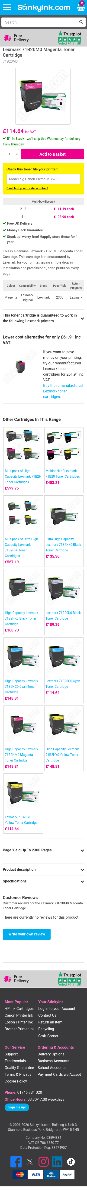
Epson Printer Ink (19, 1022)
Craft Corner (48, 1036)
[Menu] (7, 7)
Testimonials (15, 1061)
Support (11, 1054)
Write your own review (26, 934)
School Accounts (51, 1067)
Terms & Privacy (18, 1074)
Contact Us (47, 1015)
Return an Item (50, 1022)
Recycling (46, 1029)
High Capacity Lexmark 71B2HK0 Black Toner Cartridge (21, 618)
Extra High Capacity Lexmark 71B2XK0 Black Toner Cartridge (63, 544)
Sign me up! (17, 1107)
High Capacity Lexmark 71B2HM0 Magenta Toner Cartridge (21, 754)
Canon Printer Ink (19, 1015)
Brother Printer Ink (20, 1029)
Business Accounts (53, 1061)
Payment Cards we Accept (59, 1074)
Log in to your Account (56, 1008)
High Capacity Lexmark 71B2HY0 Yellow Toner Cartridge (62, 754)
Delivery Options (51, 1054)
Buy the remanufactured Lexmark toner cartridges (63, 391)
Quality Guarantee (19, 1067)
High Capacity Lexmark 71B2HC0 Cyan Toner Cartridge (21, 686)
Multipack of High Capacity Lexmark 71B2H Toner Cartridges (23, 476)
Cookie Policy (16, 1081)
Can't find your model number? (27, 188)
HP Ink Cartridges (19, 1008)
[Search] (38, 22)
